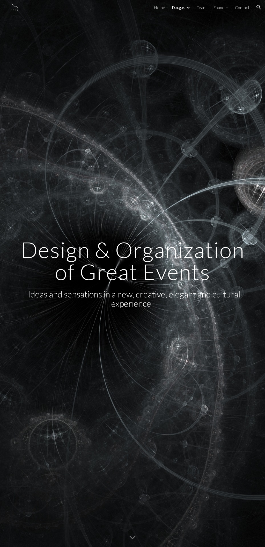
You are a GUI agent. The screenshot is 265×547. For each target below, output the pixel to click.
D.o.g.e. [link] (178, 7)
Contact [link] (242, 7)
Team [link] (202, 7)
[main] (133, 273)
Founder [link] (220, 7)
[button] (259, 7)
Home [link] (159, 7)
